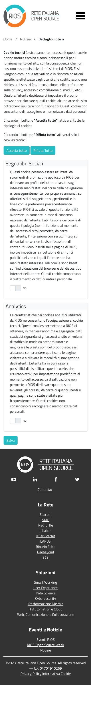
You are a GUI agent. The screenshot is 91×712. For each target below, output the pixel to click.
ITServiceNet (45, 536)
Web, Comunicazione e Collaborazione (45, 614)
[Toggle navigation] (80, 15)
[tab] (46, 163)
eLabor (45, 530)
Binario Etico (45, 546)
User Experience (45, 587)
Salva (10, 440)
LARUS (45, 541)
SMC (45, 520)
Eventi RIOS (45, 639)
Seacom (45, 514)
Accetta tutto (16, 150)
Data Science (45, 593)
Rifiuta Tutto (43, 150)
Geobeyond (45, 552)
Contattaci (45, 489)
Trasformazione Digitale (45, 603)
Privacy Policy (31, 673)
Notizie (45, 650)
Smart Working (45, 582)
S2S (45, 557)
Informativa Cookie (56, 673)
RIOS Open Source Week (45, 644)
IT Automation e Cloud (45, 609)
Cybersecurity (45, 598)
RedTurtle (45, 525)
